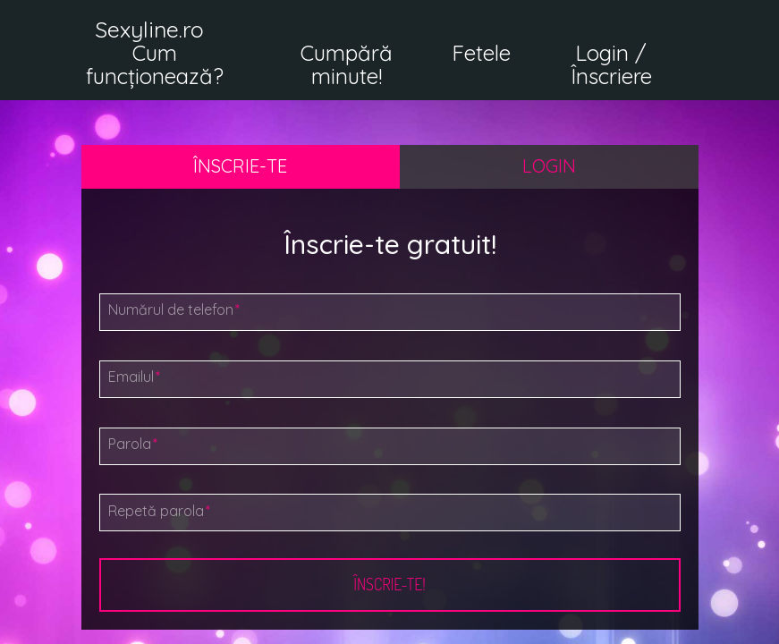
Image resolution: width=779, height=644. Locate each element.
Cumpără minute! (347, 64)
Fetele (481, 52)
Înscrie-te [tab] (240, 166)
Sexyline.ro (149, 29)
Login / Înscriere (611, 64)
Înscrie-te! (389, 584)
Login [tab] (549, 166)
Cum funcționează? (155, 64)
